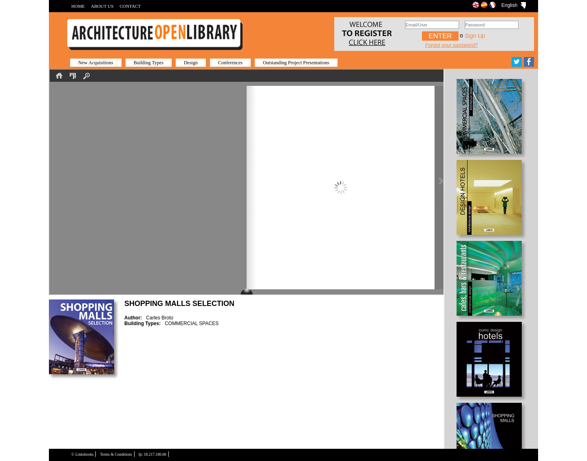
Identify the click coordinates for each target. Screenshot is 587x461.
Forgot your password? (451, 45)
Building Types (148, 63)
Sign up (475, 36)
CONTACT (130, 6)
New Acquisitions (95, 63)
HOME (78, 6)
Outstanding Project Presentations (296, 63)
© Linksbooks (82, 454)
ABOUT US (102, 6)
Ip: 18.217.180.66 (152, 454)
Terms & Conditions (116, 454)
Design (191, 63)
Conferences (230, 63)
